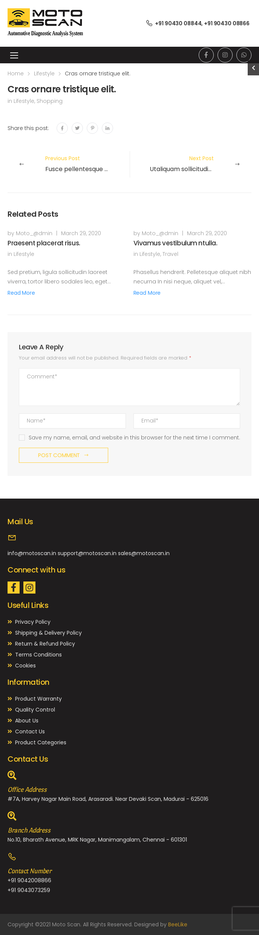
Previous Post (86, 164)
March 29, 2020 (81, 233)
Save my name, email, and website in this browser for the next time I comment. (134, 437)
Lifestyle (44, 73)
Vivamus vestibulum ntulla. (175, 243)
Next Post (187, 164)
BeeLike (177, 924)
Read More (21, 293)
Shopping (50, 101)
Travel (170, 254)
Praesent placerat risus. (44, 243)
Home (16, 73)
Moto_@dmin (34, 233)
